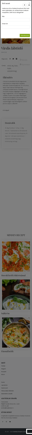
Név (3, 16)
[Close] (29, 3)
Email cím (5, 24)
